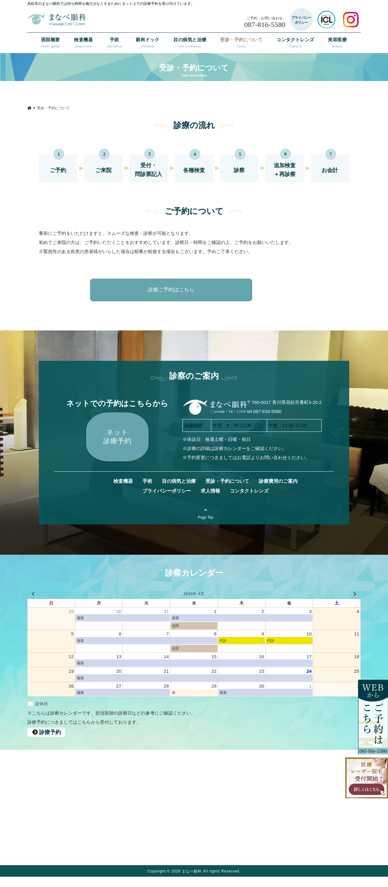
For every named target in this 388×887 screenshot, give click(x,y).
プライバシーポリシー (166, 500)
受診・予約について (241, 42)
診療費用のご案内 (278, 491)
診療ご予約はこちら (188, 290)
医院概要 (50, 42)
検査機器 (83, 42)
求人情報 (210, 500)
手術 (114, 42)
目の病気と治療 (189, 42)
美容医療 (337, 42)
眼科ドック (147, 42)
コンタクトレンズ (295, 42)
